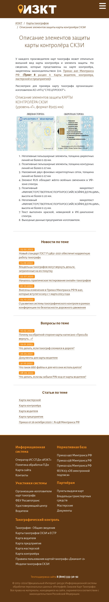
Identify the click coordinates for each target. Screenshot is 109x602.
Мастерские (65, 505)
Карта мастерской (30, 400)
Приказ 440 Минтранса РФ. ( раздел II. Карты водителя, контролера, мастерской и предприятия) (54, 74)
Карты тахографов (37, 23)
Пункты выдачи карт (70, 491)
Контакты (21, 475)
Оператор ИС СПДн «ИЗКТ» (33, 459)
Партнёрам (66, 483)
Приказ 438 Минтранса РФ (74, 460)
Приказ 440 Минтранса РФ (74, 455)
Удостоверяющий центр (31, 505)
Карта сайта (23, 470)
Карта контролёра (30, 405)
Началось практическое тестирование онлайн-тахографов (55, 280)
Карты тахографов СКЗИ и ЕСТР (35, 533)
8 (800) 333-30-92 (67, 576)
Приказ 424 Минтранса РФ (74, 465)
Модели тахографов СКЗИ (32, 564)
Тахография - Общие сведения (35, 527)
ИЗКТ (18, 23)
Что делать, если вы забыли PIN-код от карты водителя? (52, 376)
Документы (64, 510)
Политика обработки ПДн (32, 464)
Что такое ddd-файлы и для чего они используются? (50, 367)
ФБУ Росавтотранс (27, 500)
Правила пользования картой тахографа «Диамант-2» (50, 558)
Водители (21, 511)
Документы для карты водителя (38, 357)
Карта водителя (28, 411)
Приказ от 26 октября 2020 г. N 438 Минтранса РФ (49, 422)
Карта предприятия (31, 416)
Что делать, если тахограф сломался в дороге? (46, 348)
